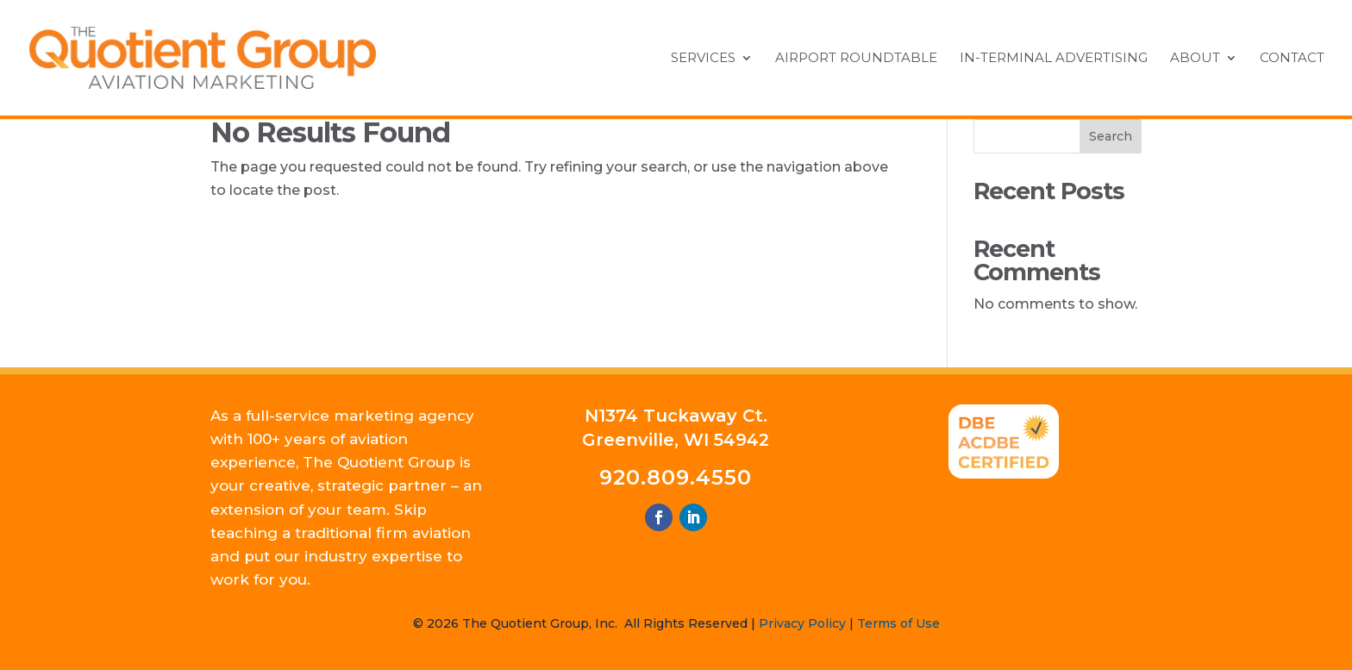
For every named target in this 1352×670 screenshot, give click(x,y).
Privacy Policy (802, 623)
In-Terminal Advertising (1054, 59)
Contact (1292, 59)
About (1195, 59)
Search (1110, 136)
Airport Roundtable (856, 59)
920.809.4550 (675, 477)
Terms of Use (898, 623)
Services (703, 59)
